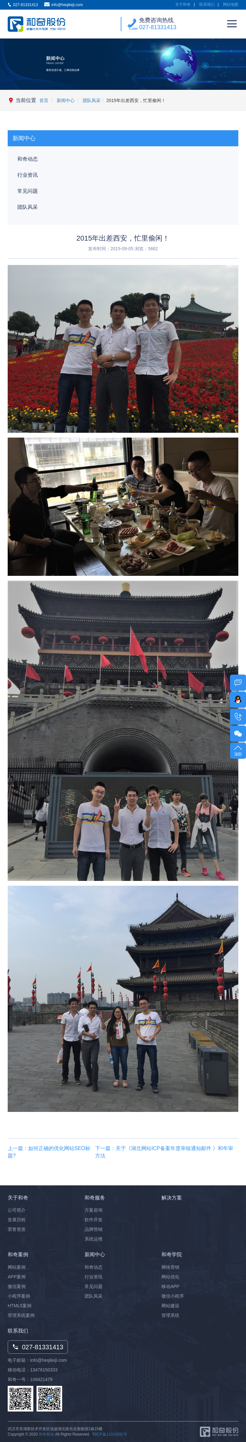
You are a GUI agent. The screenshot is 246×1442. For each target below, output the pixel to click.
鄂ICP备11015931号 (109, 1434)
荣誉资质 (17, 1229)
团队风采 (91, 100)
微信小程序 (172, 1296)
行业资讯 (27, 175)
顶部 (238, 750)
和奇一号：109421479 (30, 1379)
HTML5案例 (19, 1305)
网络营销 (170, 1267)
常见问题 (27, 191)
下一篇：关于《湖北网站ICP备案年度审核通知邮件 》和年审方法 (164, 1152)
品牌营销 (93, 1229)
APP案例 (17, 1276)
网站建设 (170, 1305)
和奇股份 (46, 1434)
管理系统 (170, 1315)
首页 (43, 100)
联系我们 (207, 4)
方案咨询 (93, 1210)
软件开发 (93, 1219)
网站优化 (170, 1276)
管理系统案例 (21, 1315)
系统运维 (93, 1238)
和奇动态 (27, 159)
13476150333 (44, 1369)
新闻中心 (65, 100)
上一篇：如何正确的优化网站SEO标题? (49, 1152)
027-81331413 (157, 27)
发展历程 (17, 1219)
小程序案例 (19, 1296)
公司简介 (17, 1210)
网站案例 (17, 1267)
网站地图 (230, 4)
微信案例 (17, 1286)
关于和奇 (183, 4)
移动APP (170, 1286)
